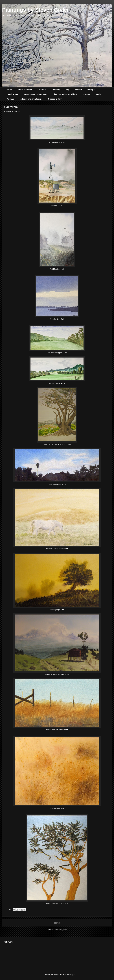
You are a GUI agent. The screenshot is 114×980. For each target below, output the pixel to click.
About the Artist (25, 90)
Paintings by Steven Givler (35, 10)
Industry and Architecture (31, 99)
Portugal (91, 90)
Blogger (72, 975)
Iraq (67, 90)
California (42, 90)
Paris (98, 94)
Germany (56, 90)
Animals (10, 99)
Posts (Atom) (62, 930)
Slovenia (86, 94)
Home (9, 90)
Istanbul (78, 90)
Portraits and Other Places (35, 94)
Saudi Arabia (12, 94)
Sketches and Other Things (65, 94)
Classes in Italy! (55, 99)
